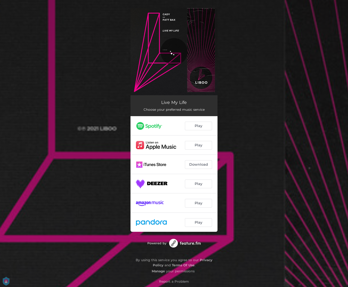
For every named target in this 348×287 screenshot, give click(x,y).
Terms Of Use (183, 265)
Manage (158, 271)
